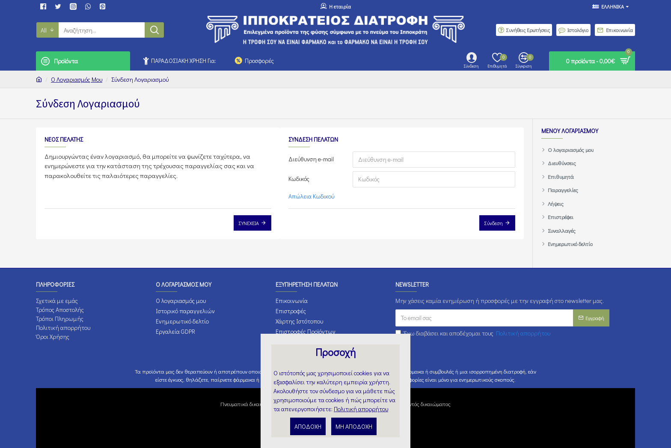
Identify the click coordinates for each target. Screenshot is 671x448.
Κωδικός (298, 179)
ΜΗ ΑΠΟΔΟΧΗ (354, 426)
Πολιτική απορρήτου (361, 409)
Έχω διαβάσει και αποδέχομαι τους (473, 333)
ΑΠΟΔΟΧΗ (307, 426)
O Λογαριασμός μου (76, 79)
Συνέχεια (249, 223)
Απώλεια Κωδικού (311, 196)
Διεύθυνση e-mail (311, 159)
